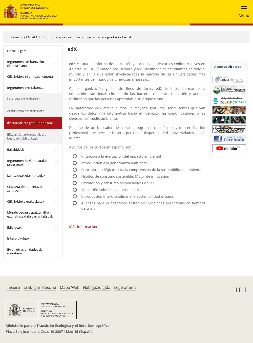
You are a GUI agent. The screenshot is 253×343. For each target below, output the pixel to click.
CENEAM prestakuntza (23, 99)
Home (14, 37)
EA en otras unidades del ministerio (25, 251)
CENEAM (30, 37)
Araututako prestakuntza (25, 111)
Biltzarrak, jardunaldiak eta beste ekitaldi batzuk (26, 136)
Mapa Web (70, 287)
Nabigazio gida (96, 287)
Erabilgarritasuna (40, 287)
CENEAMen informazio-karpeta (30, 76)
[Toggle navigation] (242, 12)
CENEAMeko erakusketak (25, 201)
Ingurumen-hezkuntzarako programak (27, 162)
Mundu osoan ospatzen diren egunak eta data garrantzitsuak (30, 214)
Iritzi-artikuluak (18, 238)
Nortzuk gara (16, 51)
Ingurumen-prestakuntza (61, 37)
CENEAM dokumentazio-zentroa (25, 188)
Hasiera (13, 287)
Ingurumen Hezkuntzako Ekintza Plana (25, 63)
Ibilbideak (14, 227)
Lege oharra (125, 287)
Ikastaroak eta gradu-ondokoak (108, 37)
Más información (83, 226)
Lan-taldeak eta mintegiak (26, 175)
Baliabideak (15, 149)
